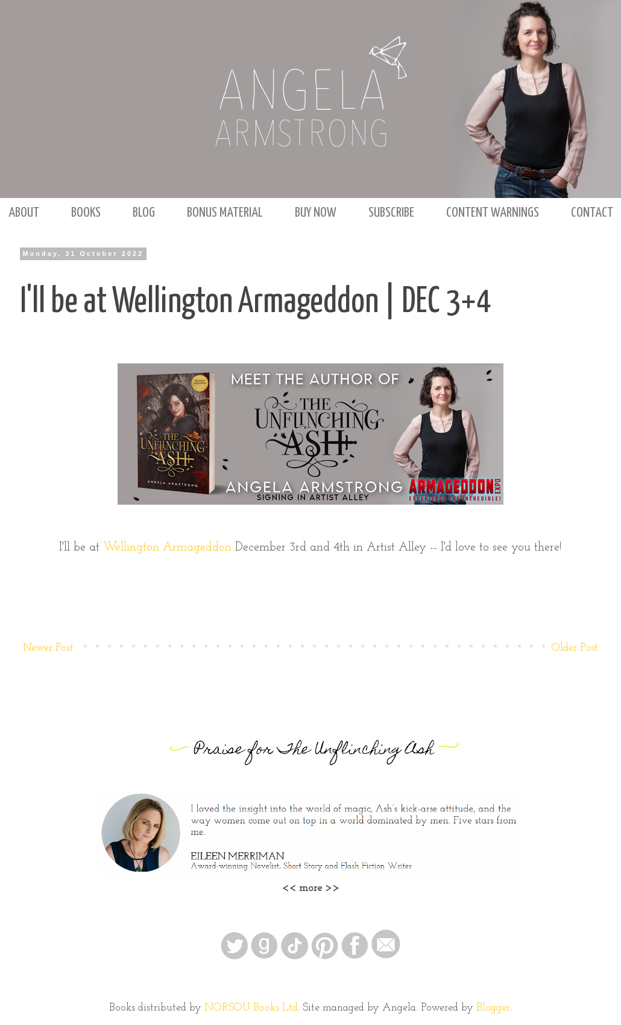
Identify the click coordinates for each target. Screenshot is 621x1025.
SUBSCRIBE (391, 213)
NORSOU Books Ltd (251, 1008)
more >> (319, 888)
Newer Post (48, 648)
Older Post (575, 648)
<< (290, 888)
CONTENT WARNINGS (492, 213)
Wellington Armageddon (167, 547)
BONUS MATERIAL (225, 213)
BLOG (144, 213)
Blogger (493, 1008)
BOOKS (86, 213)
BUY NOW (315, 213)
